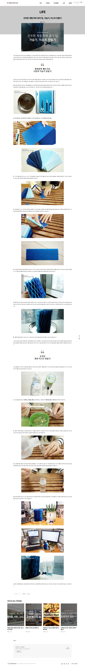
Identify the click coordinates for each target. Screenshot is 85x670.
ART (41, 3)
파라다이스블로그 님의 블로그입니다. (23, 648)
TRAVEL (48, 3)
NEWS (70, 3)
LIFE (64, 3)
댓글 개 (14, 640)
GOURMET (56, 3)
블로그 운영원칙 (74, 663)
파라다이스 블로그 (20, 647)
